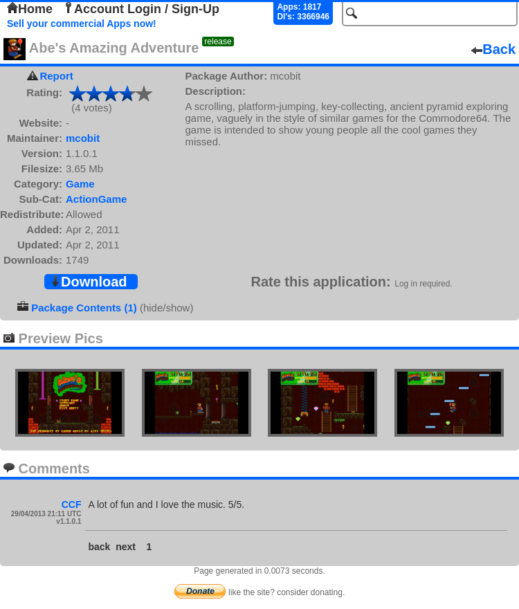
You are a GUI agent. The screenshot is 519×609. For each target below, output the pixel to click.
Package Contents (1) (84, 307)
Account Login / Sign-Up (141, 9)
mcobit (83, 138)
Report (56, 76)
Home (30, 9)
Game (80, 184)
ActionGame (96, 199)
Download (88, 281)
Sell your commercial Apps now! (81, 23)
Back (493, 49)
